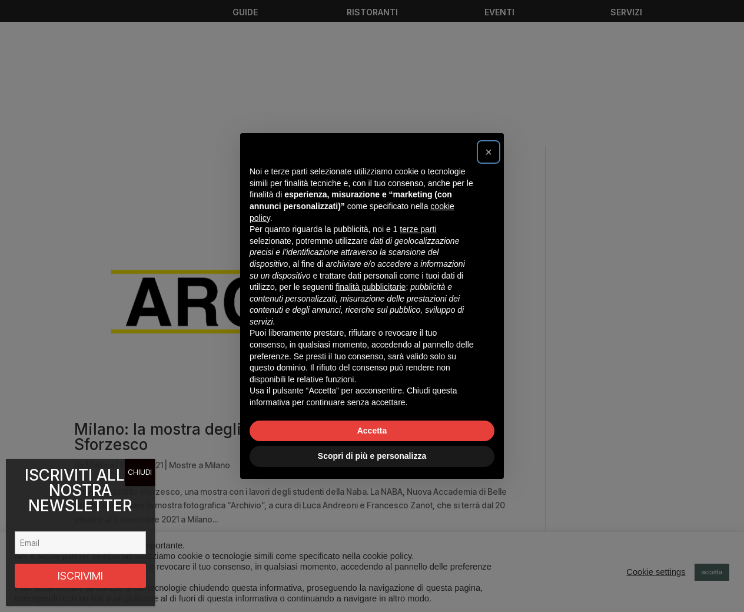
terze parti (418, 229)
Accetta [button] (372, 430)
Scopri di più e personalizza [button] (372, 456)
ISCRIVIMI (80, 576)
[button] (488, 152)
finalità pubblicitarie (371, 287)
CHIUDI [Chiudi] (140, 472)
